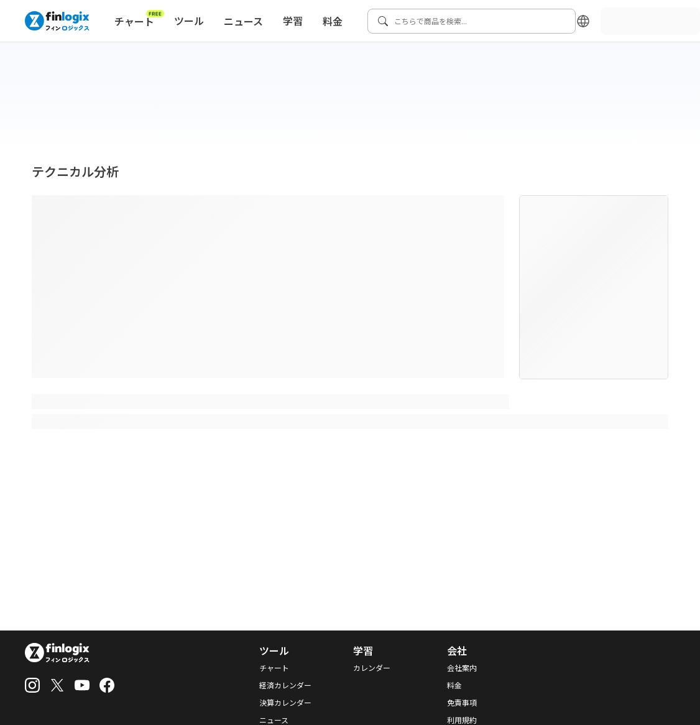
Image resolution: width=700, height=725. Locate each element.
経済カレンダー (285, 685)
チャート (139, 19)
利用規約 (462, 720)
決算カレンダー (285, 703)
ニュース (243, 21)
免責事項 (462, 703)
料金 (333, 21)
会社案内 (462, 668)
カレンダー (371, 668)
